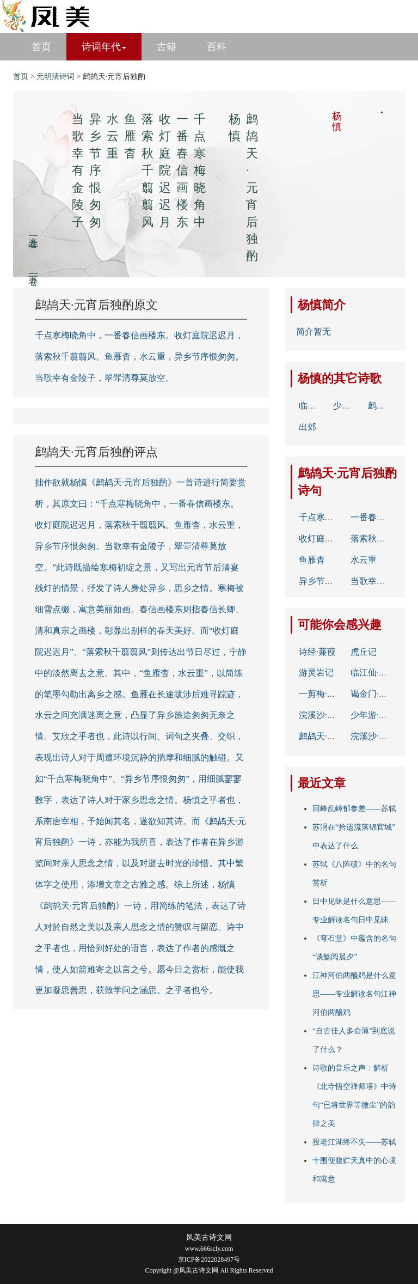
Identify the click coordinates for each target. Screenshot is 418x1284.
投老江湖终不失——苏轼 (354, 1142)
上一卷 (33, 231)
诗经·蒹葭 (317, 651)
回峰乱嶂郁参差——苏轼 (354, 809)
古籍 (166, 46)
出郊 (307, 426)
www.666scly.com (209, 1248)
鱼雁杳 (312, 559)
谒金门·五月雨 (378, 693)
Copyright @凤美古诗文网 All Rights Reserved (209, 1270)
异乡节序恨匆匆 (329, 581)
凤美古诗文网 (209, 1237)
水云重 (364, 559)
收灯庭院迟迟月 (329, 538)
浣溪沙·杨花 (322, 715)
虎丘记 (364, 651)
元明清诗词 (55, 76)
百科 (216, 46)
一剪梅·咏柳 (322, 693)
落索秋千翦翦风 (381, 538)
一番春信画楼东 (381, 517)
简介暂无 (313, 331)
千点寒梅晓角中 (329, 517)
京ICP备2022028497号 (209, 1259)
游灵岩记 (316, 672)
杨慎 (310, 305)
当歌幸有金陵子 (381, 581)
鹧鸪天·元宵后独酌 (335, 736)
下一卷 (33, 269)
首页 (41, 46)
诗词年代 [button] (104, 46)
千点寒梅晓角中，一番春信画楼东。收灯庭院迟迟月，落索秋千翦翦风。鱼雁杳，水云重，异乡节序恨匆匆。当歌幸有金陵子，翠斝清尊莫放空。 (139, 356)
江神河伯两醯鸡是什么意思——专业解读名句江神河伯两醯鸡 (354, 994)
